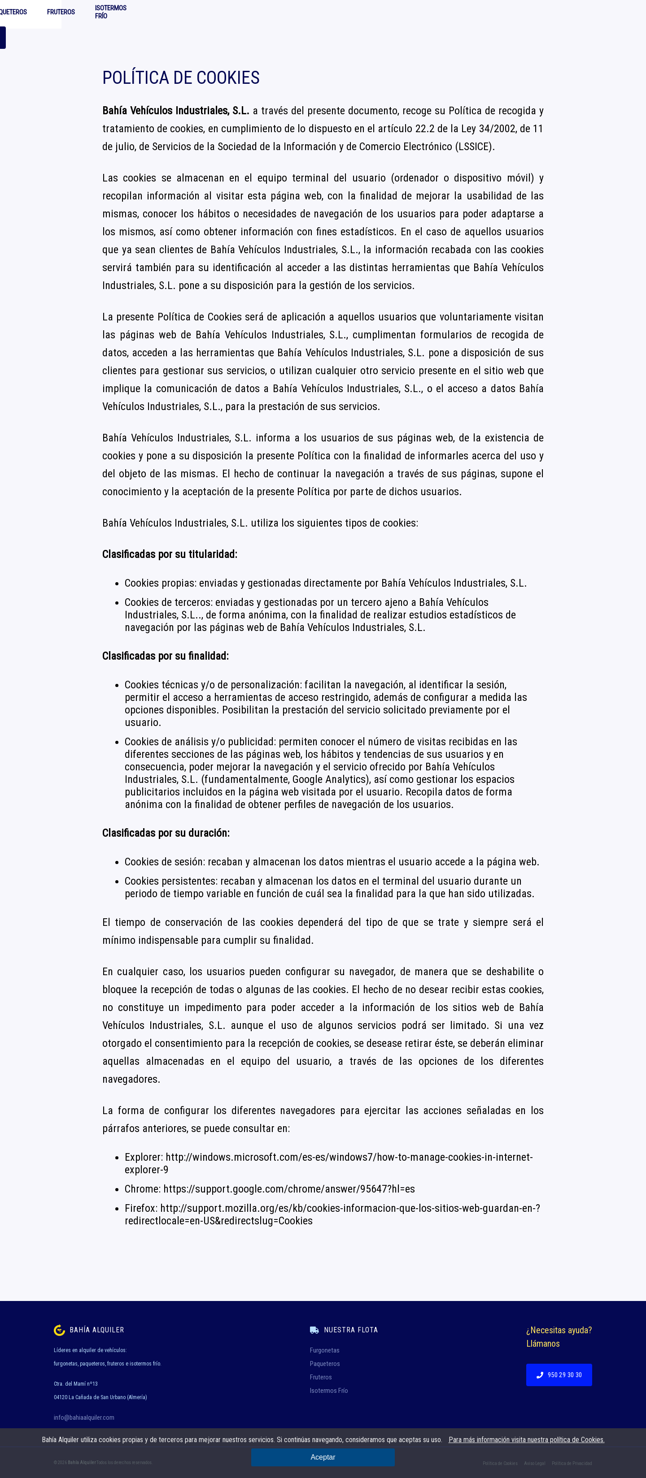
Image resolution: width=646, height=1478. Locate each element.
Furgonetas (223, 14)
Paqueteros (279, 14)
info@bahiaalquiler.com (84, 1417)
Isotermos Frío (387, 14)
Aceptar (322, 1457)
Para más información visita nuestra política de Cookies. (527, 1439)
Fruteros (331, 14)
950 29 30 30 (551, 14)
